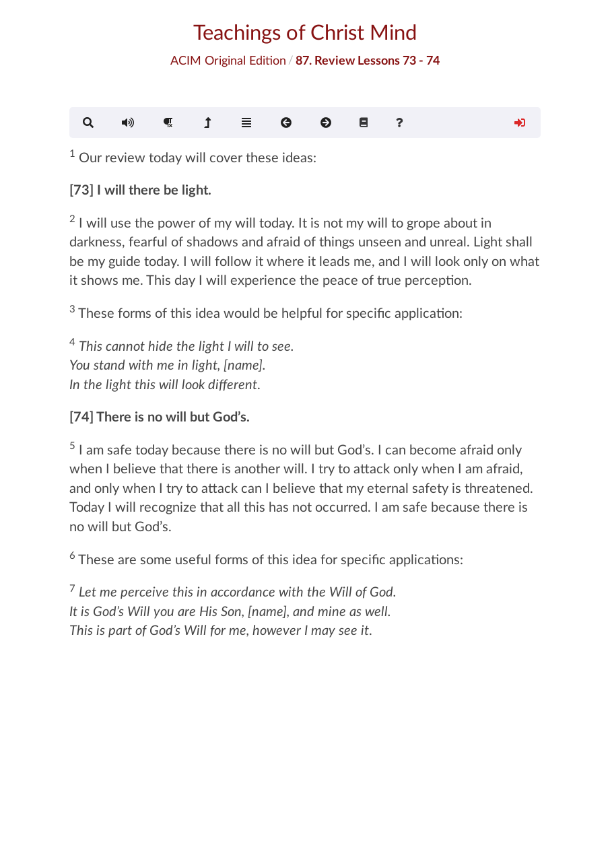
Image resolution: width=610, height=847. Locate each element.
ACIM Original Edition (228, 60)
